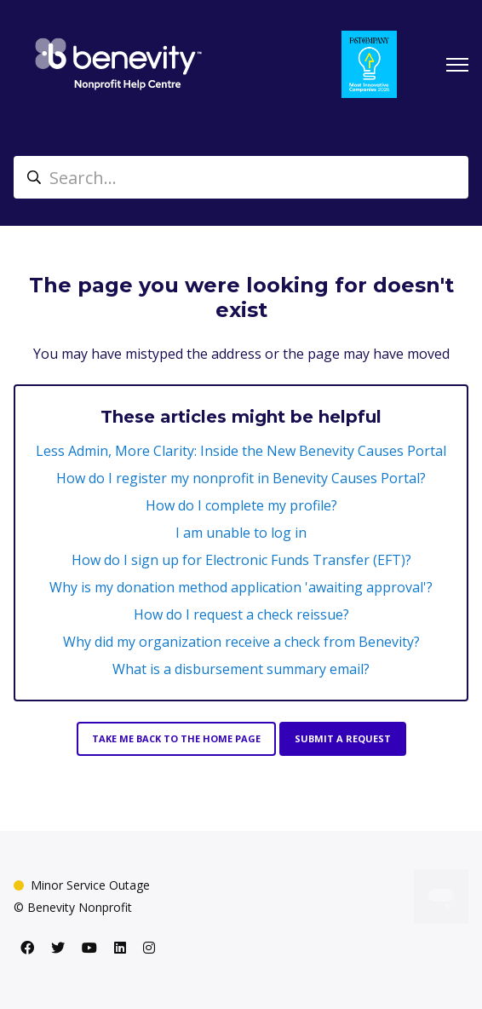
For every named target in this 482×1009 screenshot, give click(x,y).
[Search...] (241, 177)
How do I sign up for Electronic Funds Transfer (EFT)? (241, 560)
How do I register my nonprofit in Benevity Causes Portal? (241, 478)
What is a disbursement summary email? (241, 669)
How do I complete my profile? (241, 505)
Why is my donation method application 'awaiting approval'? (241, 587)
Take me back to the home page (176, 738)
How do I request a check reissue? (241, 614)
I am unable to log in (241, 532)
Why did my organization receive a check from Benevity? (241, 641)
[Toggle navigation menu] (457, 64)
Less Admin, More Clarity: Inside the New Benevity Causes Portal (241, 450)
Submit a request (343, 738)
